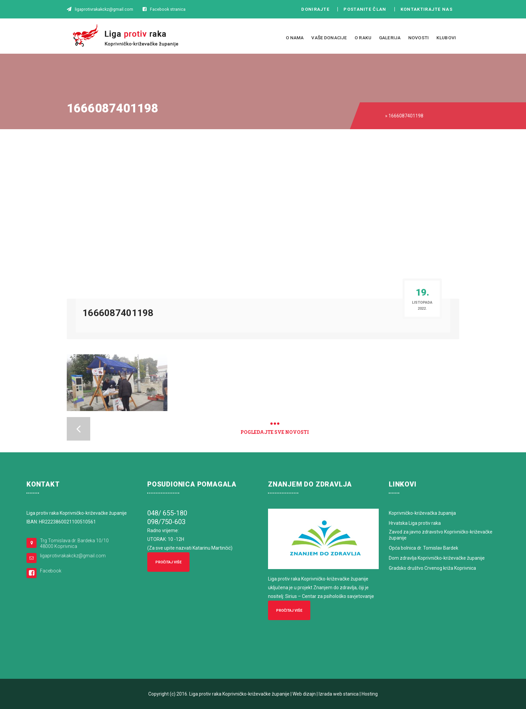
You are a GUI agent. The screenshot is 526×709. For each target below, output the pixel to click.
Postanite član (366, 9)
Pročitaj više (168, 562)
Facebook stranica (168, 9)
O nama (295, 37)
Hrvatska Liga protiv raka (415, 523)
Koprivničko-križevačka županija (422, 513)
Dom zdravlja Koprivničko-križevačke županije (437, 558)
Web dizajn (304, 694)
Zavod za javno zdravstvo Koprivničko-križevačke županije (440, 535)
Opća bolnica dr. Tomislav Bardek (423, 548)
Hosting (370, 694)
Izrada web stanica (339, 694)
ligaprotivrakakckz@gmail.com (73, 555)
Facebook (50, 570)
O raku (363, 37)
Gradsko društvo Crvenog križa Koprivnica (432, 568)
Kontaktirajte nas (428, 9)
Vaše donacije (329, 37)
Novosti (418, 37)
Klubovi (446, 37)
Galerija (390, 37)
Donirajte (315, 9)
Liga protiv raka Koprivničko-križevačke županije (239, 694)
